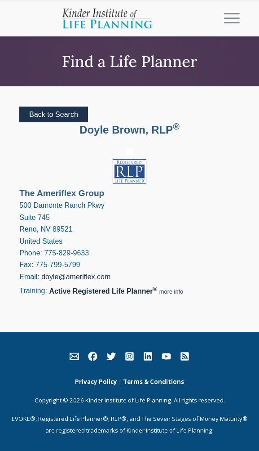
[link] (74, 358)
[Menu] (227, 18)
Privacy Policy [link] (96, 382)
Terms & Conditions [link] (153, 382)
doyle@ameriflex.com (75, 277)
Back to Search (53, 114)
